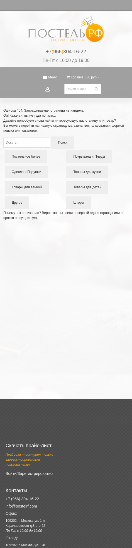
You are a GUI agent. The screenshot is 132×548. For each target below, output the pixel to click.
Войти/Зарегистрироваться (30, 473)
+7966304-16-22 (66, 51)
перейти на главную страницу (44, 126)
